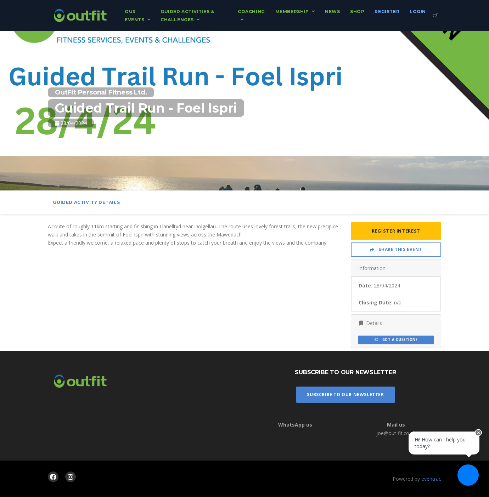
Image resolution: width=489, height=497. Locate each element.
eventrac (431, 478)
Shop (357, 11)
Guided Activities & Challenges (187, 15)
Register (387, 11)
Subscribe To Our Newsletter (345, 395)
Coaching (251, 11)
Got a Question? (396, 339)
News (332, 11)
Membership (292, 11)
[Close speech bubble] (477, 436)
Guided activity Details (86, 202)
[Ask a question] (467, 475)
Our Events (135, 15)
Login (418, 11)
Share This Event (396, 249)
